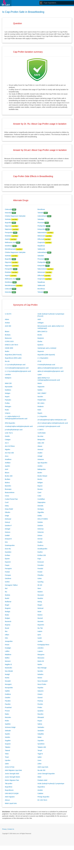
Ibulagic (7, 611)
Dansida (40, 506)
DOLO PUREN (43, 519)
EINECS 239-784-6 (11, 345)
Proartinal (8, 707)
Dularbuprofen (10, 545)
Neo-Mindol (9, 671)
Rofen (7, 721)
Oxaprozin (41, 242)
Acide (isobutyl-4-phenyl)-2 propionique (51, 783)
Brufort (40, 479)
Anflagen (41, 323)
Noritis (7, 678)
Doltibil (7, 535)
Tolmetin (40, 213)
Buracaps (8, 489)
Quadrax (40, 711)
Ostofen (7, 697)
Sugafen (8, 740)
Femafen (41, 565)
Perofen (40, 704)
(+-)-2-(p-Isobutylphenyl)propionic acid (18, 371)
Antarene (41, 459)
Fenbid (7, 572)
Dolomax (41, 529)
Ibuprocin (41, 351)
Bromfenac (41, 209)
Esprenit (8, 562)
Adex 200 (41, 443)
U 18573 (40, 430)
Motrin (40, 383)
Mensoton (41, 658)
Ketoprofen (41, 229)
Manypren (41, 654)
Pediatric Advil (42, 780)
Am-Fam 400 (9, 453)
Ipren (39, 635)
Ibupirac (7, 625)
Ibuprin (40, 413)
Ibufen (7, 351)
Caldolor (40, 793)
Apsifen (7, 466)
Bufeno (7, 482)
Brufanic (8, 335)
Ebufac (40, 341)
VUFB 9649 (41, 433)
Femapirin (8, 568)
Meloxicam (41, 236)
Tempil (40, 750)
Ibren (39, 588)
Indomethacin (42, 216)
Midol (39, 777)
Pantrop (40, 701)
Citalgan (8, 439)
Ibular (39, 611)
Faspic (7, 565)
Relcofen (8, 717)
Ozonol (40, 697)
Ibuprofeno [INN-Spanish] (46, 355)
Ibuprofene (8, 787)
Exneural (41, 562)
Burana (40, 489)
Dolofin (7, 436)
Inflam (7, 635)
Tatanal (7, 750)
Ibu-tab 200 (41, 770)
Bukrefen (8, 486)
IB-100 (40, 585)
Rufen (7, 410)
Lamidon (8, 374)
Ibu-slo (7, 361)
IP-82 (39, 361)
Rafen (7, 714)
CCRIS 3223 (9, 341)
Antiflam (8, 463)
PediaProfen (42, 400)
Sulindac (8, 219)
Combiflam (41, 499)
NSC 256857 (42, 393)
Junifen (40, 641)
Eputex (7, 559)
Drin (6, 542)
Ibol (6, 588)
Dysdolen (8, 552)
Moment (8, 661)
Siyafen (7, 734)
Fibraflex (40, 575)
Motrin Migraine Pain (12, 780)
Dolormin (41, 532)
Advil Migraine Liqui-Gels (13, 770)
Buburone (8, 338)
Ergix (39, 559)
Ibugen (40, 605)
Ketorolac (8, 213)
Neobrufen (8, 668)
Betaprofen (41, 439)
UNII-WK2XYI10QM (11, 793)
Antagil (40, 456)
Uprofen (7, 760)
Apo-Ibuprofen (42, 463)
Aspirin (7, 239)
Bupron (40, 486)
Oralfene (8, 694)
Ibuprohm (41, 625)
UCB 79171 (9, 433)
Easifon (40, 552)
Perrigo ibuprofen (43, 797)
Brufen (40, 335)
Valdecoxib (41, 249)
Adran (7, 319)
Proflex (7, 403)
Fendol (40, 572)
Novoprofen (9, 687)
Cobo (39, 496)
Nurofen (40, 396)
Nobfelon (8, 390)
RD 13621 (41, 403)
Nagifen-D (8, 664)
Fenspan (8, 575)
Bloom (7, 473)
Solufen (7, 737)
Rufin (39, 410)
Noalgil (7, 674)
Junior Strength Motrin (12, 777)
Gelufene (8, 578)
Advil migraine (10, 797)
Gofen (40, 578)
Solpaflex (41, 734)
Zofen (39, 764)
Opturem (40, 691)
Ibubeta (7, 595)
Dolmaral (8, 519)
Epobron (40, 345)
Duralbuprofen (42, 549)
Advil (39, 319)
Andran (7, 323)
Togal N (40, 754)
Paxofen (8, 704)
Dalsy (7, 506)
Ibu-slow (40, 436)
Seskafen (41, 730)
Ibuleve (40, 615)
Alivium (7, 800)
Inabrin (40, 631)
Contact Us (11, 829)
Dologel (7, 529)
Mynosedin (8, 387)
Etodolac (8, 236)
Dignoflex (41, 512)
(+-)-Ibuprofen (42, 416)
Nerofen (40, 671)
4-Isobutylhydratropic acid (46, 364)
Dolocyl (7, 522)
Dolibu (40, 516)
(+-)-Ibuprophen (43, 358)
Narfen (40, 664)
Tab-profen (8, 783)
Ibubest (40, 592)
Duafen (40, 542)
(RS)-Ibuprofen (10, 423)
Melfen (7, 658)
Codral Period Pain (11, 499)
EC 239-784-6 (42, 800)
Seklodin (8, 730)
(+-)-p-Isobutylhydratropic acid (15, 364)
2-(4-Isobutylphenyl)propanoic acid (16, 368)
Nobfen (40, 390)
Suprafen (41, 740)
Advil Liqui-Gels (43, 767)
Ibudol (7, 598)
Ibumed (40, 618)
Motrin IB (41, 661)
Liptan (40, 374)
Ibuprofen (8, 222)
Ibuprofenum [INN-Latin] (13, 358)
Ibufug (40, 601)
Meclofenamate (10, 249)
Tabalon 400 (42, 747)
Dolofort (40, 525)
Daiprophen (41, 502)
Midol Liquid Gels (11, 803)
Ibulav (7, 615)
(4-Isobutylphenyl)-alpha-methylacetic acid (52, 420)
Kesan (7, 644)
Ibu (6, 592)
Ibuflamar (8, 601)
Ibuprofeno (41, 787)
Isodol (40, 638)
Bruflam (7, 479)
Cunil (6, 502)
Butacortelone (9, 492)
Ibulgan (7, 618)
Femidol (40, 568)
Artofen (40, 466)
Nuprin (7, 396)
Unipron (7, 413)
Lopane (40, 651)
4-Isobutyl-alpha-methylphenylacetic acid (19, 426)
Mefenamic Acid (10, 242)
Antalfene (8, 459)
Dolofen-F (8, 525)
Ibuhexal (40, 608)
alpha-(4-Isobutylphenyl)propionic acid (50, 371)
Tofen (7, 754)
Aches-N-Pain (9, 767)
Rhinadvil (41, 717)
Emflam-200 (42, 555)
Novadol (8, 681)
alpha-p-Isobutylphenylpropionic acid (50, 368)
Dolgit (7, 516)
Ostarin (40, 694)
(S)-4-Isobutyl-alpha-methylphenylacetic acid (53, 423)
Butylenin (41, 338)
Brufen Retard (42, 476)
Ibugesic (8, 608)
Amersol (40, 449)
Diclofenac (8, 246)
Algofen (7, 449)
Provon (7, 711)
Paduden (8, 400)
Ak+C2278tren (10, 446)
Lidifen (7, 651)
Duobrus (40, 545)
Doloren (7, 532)
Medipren (8, 378)
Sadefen (8, 724)
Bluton (7, 331)
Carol (39, 492)
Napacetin (41, 387)
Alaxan (40, 446)
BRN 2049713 (42, 331)
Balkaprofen (42, 469)
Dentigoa (41, 509)
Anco (6, 456)
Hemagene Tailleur (11, 585)
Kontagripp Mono (43, 644)
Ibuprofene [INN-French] (13, 355)
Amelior (40, 790)
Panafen (8, 701)
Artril (6, 469)
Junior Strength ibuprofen (46, 773)
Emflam (7, 555)
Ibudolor (40, 598)
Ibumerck (8, 621)
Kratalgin (8, 648)
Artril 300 (8, 326)
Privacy (4, 829)
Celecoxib (8, 209)
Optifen (7, 691)
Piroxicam (41, 222)
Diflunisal (41, 239)
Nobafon (40, 674)
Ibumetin (40, 621)
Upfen (40, 757)
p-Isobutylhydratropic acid (13, 430)
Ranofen (40, 714)
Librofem (40, 648)
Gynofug (40, 582)
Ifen (6, 631)
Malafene (8, 654)
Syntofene (41, 744)
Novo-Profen (42, 684)
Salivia (40, 724)
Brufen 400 (8, 476)
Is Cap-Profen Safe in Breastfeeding (23, 11)
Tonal (7, 757)
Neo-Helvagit (42, 668)
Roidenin (41, 406)
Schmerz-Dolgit (10, 727)
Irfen (6, 638)
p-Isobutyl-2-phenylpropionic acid (49, 426)
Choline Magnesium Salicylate (15, 216)
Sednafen (41, 727)
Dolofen (40, 522)
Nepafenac (41, 246)
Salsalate (41, 219)
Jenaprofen (9, 641)
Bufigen (40, 482)
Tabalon (7, 747)
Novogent (8, 684)
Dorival (40, 539)
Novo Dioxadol (43, 681)
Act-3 (7, 443)
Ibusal (7, 628)
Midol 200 (8, 383)
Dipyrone (8, 226)
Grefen (7, 582)
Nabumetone (42, 232)
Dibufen (7, 512)
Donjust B (8, 539)
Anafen (40, 453)
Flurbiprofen (42, 226)
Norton (40, 678)
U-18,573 (8, 314)
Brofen (40, 473)
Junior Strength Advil (12, 773)
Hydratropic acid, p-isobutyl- (47, 348)
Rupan (40, 721)
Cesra (7, 496)
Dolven (40, 535)
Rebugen (8, 406)
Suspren (8, 744)
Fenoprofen (9, 232)
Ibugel (7, 605)
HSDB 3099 (9, 348)
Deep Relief (9, 509)
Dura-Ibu (8, 549)
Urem (39, 760)
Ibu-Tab (40, 628)
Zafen (7, 764)
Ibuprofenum (9, 790)
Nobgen (7, 393)
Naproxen (8, 229)
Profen (40, 707)
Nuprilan (40, 687)
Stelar (40, 737)
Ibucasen (41, 595)
